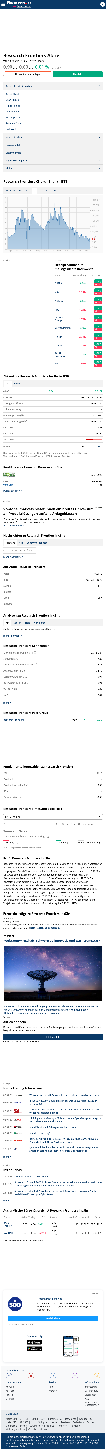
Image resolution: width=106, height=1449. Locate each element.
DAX (43, 1418)
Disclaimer (90, 1395)
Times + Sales (13, 105)
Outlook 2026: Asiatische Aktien (31, 1176)
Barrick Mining (63, 327)
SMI (33, 1422)
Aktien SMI (11, 1418)
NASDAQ (8, 1233)
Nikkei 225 (11, 1422)
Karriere (10, 1391)
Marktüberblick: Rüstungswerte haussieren (52, 1127)
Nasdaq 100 (85, 1418)
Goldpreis (43, 1422)
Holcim (58, 336)
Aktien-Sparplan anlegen (28, 74)
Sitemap (10, 1399)
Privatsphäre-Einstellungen (92, 1403)
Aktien (55, 1422)
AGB (87, 1399)
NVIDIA (59, 300)
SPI (21, 1418)
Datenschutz (91, 1391)
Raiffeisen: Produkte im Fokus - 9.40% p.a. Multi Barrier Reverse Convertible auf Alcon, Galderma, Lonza (63, 1140)
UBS (57, 291)
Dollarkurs (78, 1422)
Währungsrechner (15, 1429)
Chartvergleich (13, 111)
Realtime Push (13, 123)
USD (8, 383)
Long (98, 281)
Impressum (91, 1387)
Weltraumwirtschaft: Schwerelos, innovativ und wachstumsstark (64, 1095)
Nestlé (58, 282)
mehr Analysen (12, 635)
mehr (17, 383)
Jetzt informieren (13, 525)
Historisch (11, 129)
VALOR (7, 61)
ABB (57, 309)
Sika (57, 363)
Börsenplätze (13, 117)
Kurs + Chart (12, 94)
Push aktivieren (12, 490)
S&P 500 (23, 1422)
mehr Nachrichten (14, 556)
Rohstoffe (62, 1425)
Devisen (65, 1422)
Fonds (23, 1425)
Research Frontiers (13, 719)
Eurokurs (92, 1422)
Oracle (58, 345)
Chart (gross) (12, 99)
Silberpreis (11, 1425)
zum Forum (8, 918)
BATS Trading (7, 1224)
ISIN (25, 61)
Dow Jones (70, 1418)
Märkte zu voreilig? (39, 1133)
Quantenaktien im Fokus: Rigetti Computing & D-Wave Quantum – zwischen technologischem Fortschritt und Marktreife (64, 1149)
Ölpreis (32, 1429)
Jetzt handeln (53, 1037)
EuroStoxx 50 (55, 1418)
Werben (53, 1391)
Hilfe (51, 1387)
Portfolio (75, 1425)
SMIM (35, 1418)
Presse (9, 1395)
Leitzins (43, 1429)
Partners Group (59, 318)
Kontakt (10, 1387)
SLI (27, 1418)
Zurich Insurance (60, 354)
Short (98, 284)
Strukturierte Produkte (42, 1425)
